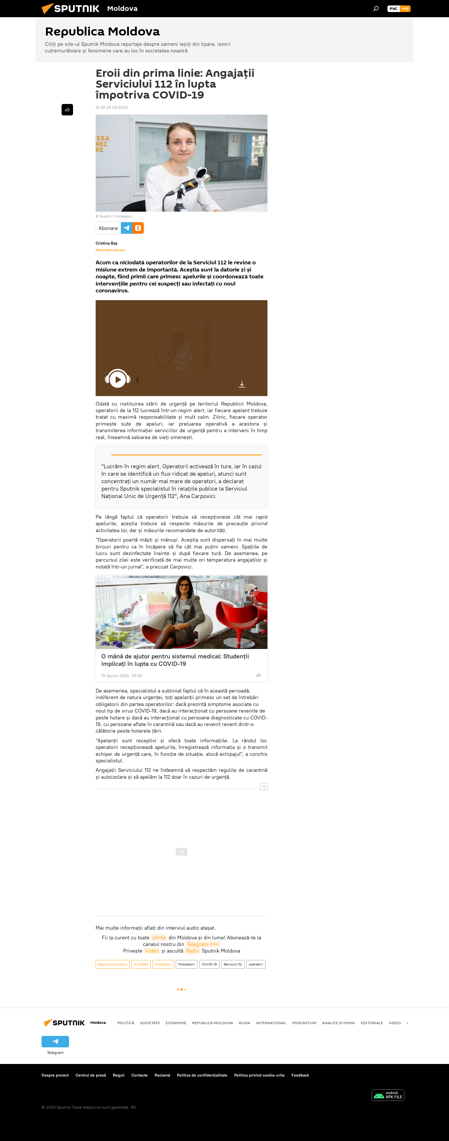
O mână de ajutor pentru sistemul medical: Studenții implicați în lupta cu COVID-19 (175, 659)
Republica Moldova (112, 964)
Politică (125, 1022)
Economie (176, 1022)
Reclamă (162, 1075)
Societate (141, 964)
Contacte (139, 1075)
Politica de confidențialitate (202, 1075)
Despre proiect (55, 1075)
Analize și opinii (338, 1022)
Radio (192, 950)
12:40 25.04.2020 (112, 107)
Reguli (119, 1075)
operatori (256, 964)
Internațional (271, 1022)
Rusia (244, 1022)
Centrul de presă (91, 1075)
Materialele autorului (110, 250)
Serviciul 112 (233, 964)
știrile (159, 937)
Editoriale (372, 1022)
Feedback (300, 1075)
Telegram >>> (203, 944)
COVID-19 (209, 964)
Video (152, 950)
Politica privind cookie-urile (259, 1075)
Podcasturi (163, 964)
